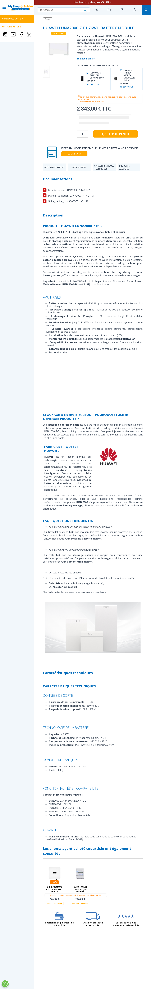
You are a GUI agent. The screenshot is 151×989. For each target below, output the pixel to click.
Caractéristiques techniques (104, 167)
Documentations (54, 167)
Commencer (74, 153)
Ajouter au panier (54, 903)
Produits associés (124, 167)
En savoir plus (86, 58)
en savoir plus (93, 84)
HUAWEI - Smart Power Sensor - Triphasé (80, 889)
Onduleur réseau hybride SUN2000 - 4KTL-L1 (54, 889)
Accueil (47, 19)
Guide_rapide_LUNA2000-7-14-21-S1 (68, 201)
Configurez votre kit (13, 19)
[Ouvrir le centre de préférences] (5, 984)
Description (79, 167)
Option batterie (11, 27)
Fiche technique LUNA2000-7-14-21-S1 (69, 190)
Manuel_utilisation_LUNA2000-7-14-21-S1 (71, 195)
